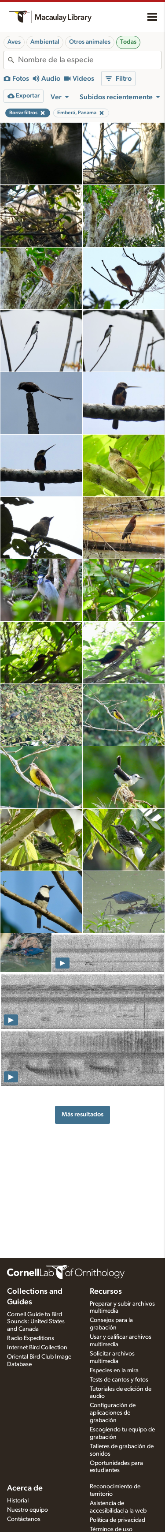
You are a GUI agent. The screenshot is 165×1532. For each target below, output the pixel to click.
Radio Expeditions (30, 1338)
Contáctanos (23, 1519)
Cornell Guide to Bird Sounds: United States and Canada (36, 1322)
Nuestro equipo (27, 1510)
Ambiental (44, 42)
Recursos (106, 1291)
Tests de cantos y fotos (119, 1380)
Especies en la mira (114, 1370)
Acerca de (25, 1488)
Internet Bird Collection (37, 1347)
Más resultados (82, 1114)
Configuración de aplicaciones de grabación (113, 1412)
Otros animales (89, 42)
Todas (128, 42)
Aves (14, 42)
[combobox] (89, 60)
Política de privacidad (117, 1520)
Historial (18, 1501)
